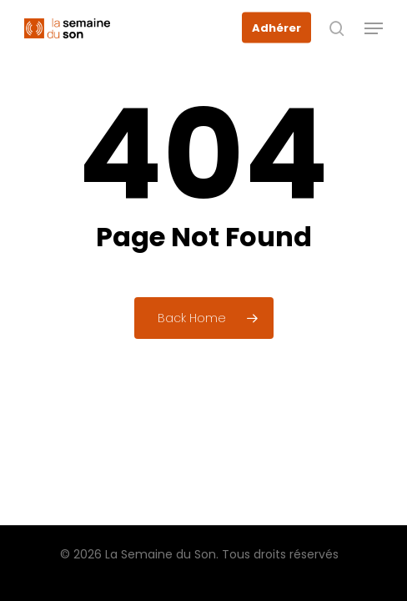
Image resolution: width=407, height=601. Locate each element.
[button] (373, 28)
